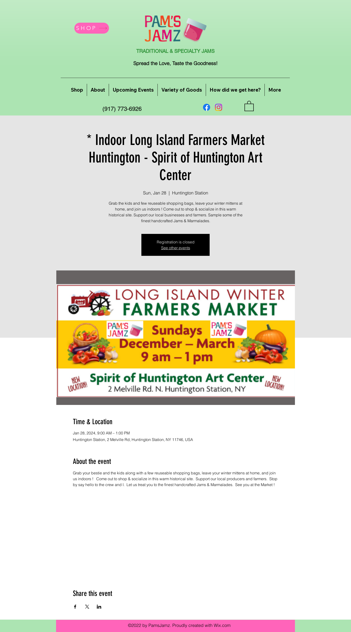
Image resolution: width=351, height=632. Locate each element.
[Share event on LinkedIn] (99, 607)
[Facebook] (206, 107)
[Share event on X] (87, 607)
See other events (175, 247)
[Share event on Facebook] (75, 607)
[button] (249, 105)
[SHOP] (91, 28)
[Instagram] (218, 107)
